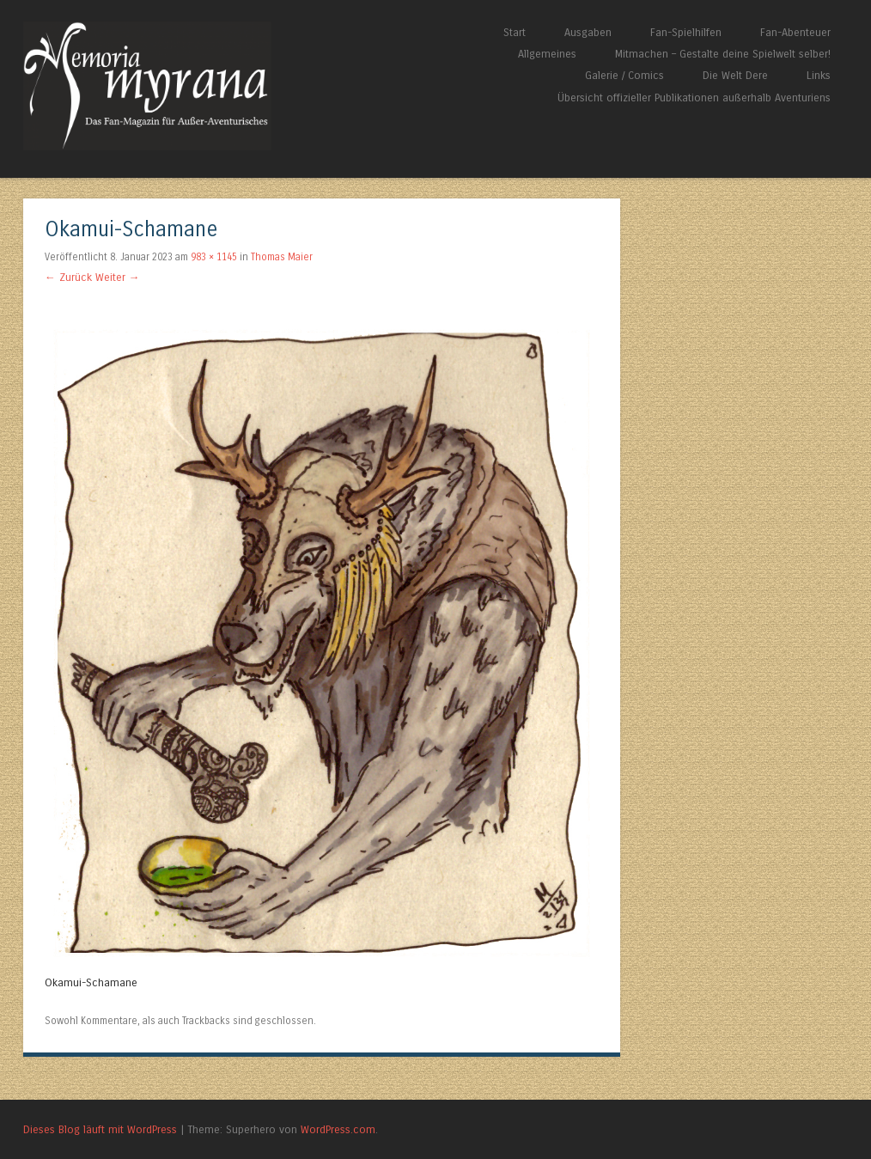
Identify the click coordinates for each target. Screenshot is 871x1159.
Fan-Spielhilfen (686, 32)
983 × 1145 (214, 257)
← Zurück (68, 277)
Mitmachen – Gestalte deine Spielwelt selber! (723, 53)
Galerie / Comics (624, 75)
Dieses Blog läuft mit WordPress (100, 1129)
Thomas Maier (282, 257)
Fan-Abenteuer (795, 32)
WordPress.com (338, 1129)
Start (514, 32)
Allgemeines (547, 53)
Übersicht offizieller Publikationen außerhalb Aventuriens (694, 97)
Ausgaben (588, 32)
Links (819, 75)
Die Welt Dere (735, 75)
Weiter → (117, 277)
